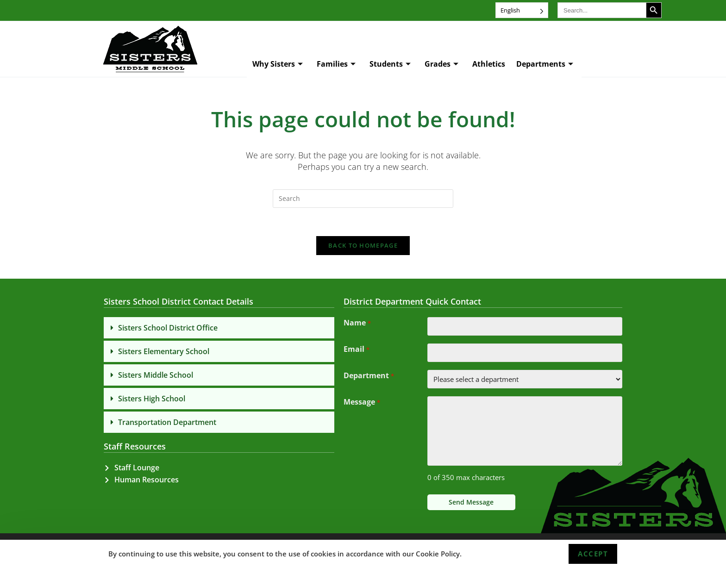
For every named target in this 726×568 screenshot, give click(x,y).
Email (356, 350)
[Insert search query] (363, 198)
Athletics (488, 64)
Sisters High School (151, 398)
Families (336, 64)
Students (390, 64)
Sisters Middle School (155, 375)
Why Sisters (277, 64)
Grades (441, 64)
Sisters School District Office (168, 328)
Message (362, 403)
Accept (593, 553)
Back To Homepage (363, 245)
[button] (219, 327)
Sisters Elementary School (163, 351)
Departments (544, 64)
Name (357, 324)
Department (369, 376)
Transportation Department (167, 422)
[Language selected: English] (521, 10)
